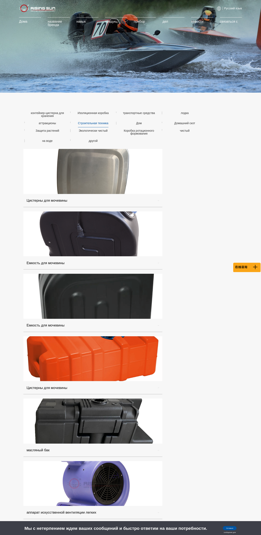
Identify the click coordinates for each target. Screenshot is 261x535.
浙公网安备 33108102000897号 (180, 516)
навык (84, 21)
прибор (139, 21)
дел (164, 21)
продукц (117, 21)
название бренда (59, 23)
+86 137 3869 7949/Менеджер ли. (220, 429)
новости (194, 21)
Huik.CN (231, 515)
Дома (28, 21)
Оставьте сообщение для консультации (223, 529)
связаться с (225, 21)
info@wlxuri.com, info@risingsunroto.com (215, 437)
